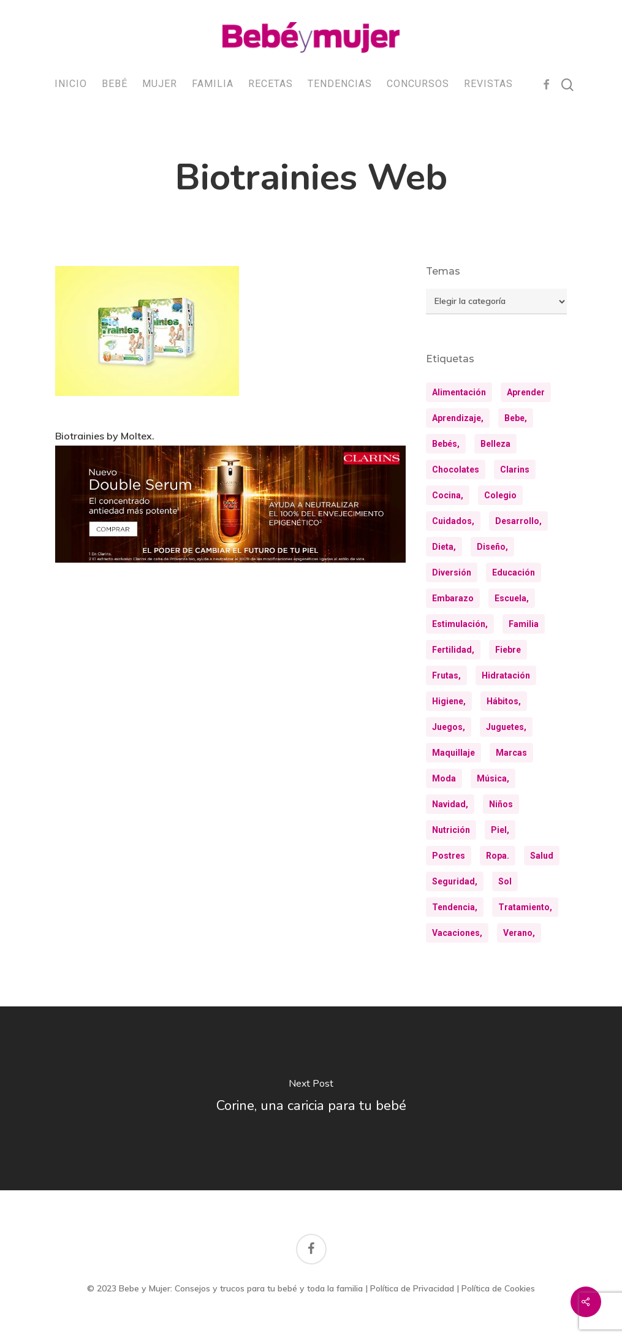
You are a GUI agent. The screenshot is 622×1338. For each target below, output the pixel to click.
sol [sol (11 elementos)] (505, 881)
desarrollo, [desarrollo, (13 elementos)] (518, 521)
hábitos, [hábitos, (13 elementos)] (504, 701)
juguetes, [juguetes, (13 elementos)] (506, 727)
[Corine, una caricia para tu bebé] (311, 1098)
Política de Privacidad (412, 1288)
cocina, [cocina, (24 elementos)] (447, 495)
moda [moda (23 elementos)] (444, 778)
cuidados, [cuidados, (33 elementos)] (453, 521)
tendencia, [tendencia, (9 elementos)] (454, 907)
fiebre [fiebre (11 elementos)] (508, 650)
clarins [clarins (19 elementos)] (514, 469)
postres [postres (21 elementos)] (448, 856)
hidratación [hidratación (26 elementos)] (506, 675)
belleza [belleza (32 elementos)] (495, 444)
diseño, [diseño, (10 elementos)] (492, 547)
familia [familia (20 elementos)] (524, 624)
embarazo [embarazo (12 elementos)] (453, 598)
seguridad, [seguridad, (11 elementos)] (454, 881)
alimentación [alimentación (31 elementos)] (459, 392)
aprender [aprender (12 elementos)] (526, 392)
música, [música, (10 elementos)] (493, 778)
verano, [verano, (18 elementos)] (519, 933)
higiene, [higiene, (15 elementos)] (449, 701)
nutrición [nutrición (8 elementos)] (451, 830)
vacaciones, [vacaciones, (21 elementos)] (457, 933)
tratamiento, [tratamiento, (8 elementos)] (525, 907)
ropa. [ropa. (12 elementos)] (497, 856)
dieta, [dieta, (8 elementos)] (444, 547)
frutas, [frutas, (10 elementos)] (446, 675)
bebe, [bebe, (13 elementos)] (515, 418)
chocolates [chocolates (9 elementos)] (455, 469)
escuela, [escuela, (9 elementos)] (512, 598)
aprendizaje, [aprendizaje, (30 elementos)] (458, 418)
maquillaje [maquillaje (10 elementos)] (453, 753)
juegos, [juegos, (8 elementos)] (448, 727)
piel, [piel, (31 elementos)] (500, 830)
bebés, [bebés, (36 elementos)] (446, 444)
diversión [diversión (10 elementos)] (451, 572)
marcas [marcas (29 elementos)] (511, 753)
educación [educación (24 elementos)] (513, 572)
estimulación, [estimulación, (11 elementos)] (460, 624)
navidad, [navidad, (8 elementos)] (450, 804)
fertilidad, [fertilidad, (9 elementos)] (453, 650)
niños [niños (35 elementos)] (501, 804)
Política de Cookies (498, 1288)
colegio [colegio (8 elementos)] (500, 495)
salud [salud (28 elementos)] (541, 856)
